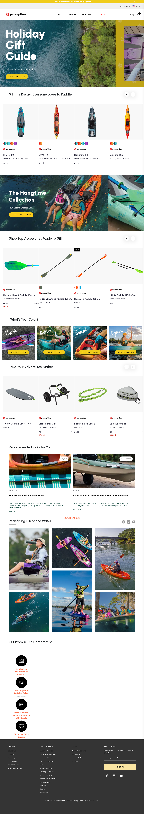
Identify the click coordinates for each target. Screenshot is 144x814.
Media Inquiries (13, 758)
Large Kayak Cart (47, 423)
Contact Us (12, 751)
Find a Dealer (12, 761)
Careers (11, 754)
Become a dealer (14, 765)
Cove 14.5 (43, 154)
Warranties (44, 793)
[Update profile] (133, 14)
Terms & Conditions (79, 751)
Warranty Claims (46, 775)
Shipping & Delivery (47, 772)
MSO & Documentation (48, 779)
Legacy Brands (45, 782)
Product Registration (47, 761)
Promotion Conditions (47, 758)
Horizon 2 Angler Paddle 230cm (55, 298)
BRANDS (72, 14)
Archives (43, 786)
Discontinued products (47, 754)
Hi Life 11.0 (8, 155)
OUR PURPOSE (88, 14)
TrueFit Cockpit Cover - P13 (17, 423)
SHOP (60, 14)
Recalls (42, 789)
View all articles (72, 518)
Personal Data (77, 758)
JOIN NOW (120, 767)
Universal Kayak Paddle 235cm (19, 295)
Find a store (127, 6)
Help (121, 6)
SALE (103, 14)
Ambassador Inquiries (15, 768)
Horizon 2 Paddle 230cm (87, 299)
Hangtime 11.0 (81, 155)
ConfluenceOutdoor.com (55, 800)
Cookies (75, 761)
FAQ (41, 765)
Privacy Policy (76, 754)
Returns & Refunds (46, 768)
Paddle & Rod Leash (84, 423)
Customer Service (46, 751)
